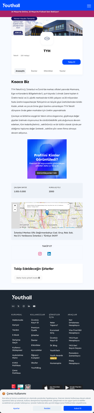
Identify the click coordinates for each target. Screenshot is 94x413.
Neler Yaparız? (54, 323)
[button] (47, 213)
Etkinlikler (48, 71)
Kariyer (15, 325)
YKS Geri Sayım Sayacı (75, 346)
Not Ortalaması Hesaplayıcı (74, 322)
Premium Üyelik (35, 328)
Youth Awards (56, 356)
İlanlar (34, 71)
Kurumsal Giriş (54, 331)
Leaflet (60, 227)
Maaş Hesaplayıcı (74, 362)
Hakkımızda (17, 320)
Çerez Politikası (16, 371)
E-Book (15, 335)
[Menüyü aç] (89, 6)
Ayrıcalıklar (36, 350)
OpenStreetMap (70, 227)
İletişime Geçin (16, 341)
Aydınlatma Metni (17, 356)
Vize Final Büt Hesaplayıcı (75, 331)
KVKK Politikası (16, 364)
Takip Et (71, 62)
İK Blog (53, 345)
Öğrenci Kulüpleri (35, 356)
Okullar (34, 363)
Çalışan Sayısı (20, 187)
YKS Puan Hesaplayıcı (74, 339)
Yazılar (62, 71)
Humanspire (55, 363)
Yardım (15, 330)
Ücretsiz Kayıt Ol (35, 321)
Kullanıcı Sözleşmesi (17, 348)
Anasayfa (20, 71)
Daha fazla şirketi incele (28, 278)
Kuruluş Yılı (54, 187)
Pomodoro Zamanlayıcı (74, 354)
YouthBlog (36, 368)
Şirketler (35, 335)
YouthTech (55, 350)
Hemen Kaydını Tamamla (24, 18)
